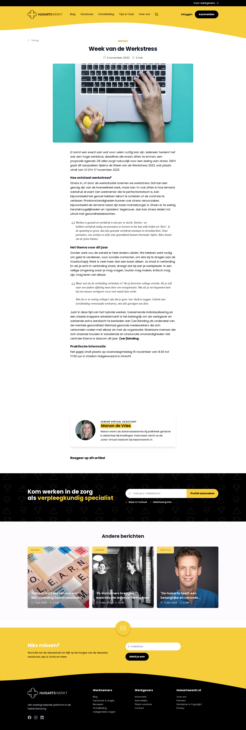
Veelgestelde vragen (104, 711)
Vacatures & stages (104, 700)
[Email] (156, 493)
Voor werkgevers (206, 3)
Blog (72, 14)
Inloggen (187, 14)
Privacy (180, 708)
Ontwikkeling (106, 14)
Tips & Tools (126, 14)
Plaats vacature (143, 704)
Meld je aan (137, 656)
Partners (181, 700)
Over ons (144, 14)
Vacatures (86, 14)
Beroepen (98, 704)
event (80, 352)
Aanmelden (206, 14)
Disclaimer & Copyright (189, 704)
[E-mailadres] (153, 646)
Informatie (140, 696)
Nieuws (123, 41)
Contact (139, 708)
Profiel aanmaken (202, 493)
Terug (33, 40)
